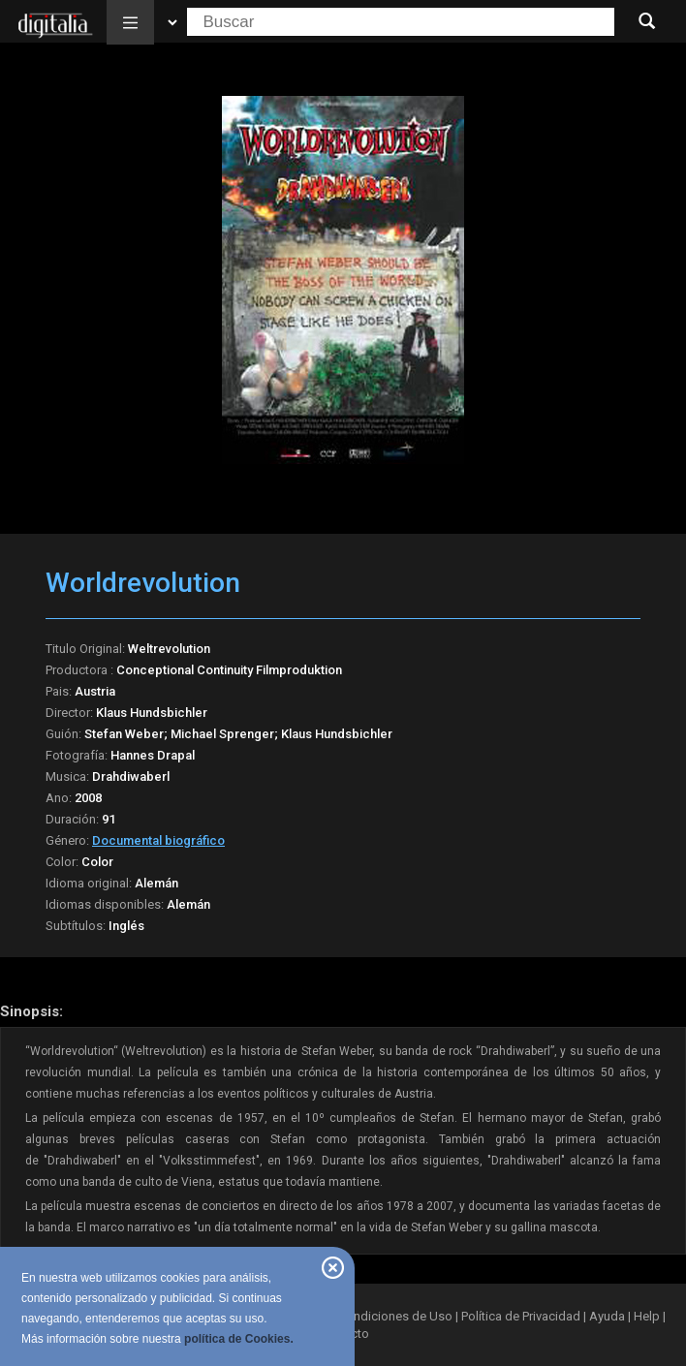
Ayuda (607, 1316)
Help (647, 1316)
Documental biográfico (158, 840)
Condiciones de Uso (395, 1316)
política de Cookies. (239, 1339)
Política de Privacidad (520, 1316)
